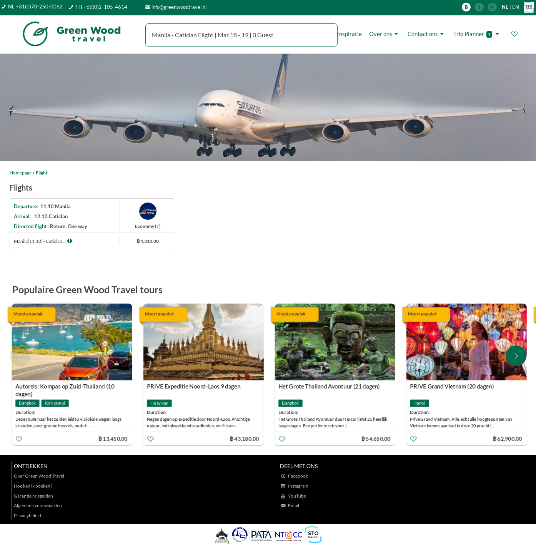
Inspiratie (349, 33)
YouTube (297, 496)
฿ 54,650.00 (377, 438)
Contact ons (427, 34)
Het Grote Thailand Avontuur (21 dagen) (330, 386)
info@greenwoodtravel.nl (178, 7)
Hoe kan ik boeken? (33, 486)
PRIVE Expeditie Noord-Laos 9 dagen (194, 386)
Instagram (298, 486)
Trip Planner (477, 34)
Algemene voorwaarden (38, 505)
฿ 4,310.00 (147, 241)
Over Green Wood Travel (39, 476)
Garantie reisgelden (33, 496)
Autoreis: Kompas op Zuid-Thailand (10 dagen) (66, 387)
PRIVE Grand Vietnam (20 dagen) (453, 386)
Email (293, 505)
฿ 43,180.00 (245, 438)
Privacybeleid (27, 515)
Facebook (298, 476)
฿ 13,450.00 (114, 438)
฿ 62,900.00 (508, 438)
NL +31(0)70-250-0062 (35, 6)
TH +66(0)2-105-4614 (101, 7)
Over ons (384, 34)
